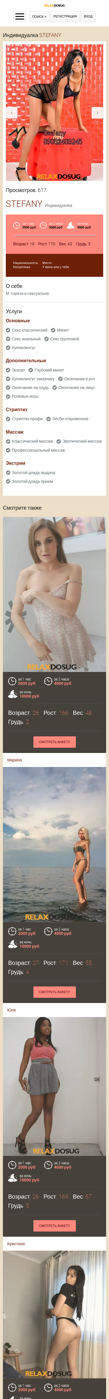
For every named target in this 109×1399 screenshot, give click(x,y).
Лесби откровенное (70, 418)
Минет (63, 330)
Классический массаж (32, 441)
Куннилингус (23, 347)
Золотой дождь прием (32, 481)
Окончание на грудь (30, 387)
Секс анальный (26, 339)
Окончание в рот (79, 378)
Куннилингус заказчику (33, 378)
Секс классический (29, 330)
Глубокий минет (49, 370)
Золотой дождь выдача (33, 472)
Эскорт (18, 370)
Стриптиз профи (27, 418)
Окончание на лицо (76, 387)
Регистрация (65, 16)
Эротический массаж (82, 441)
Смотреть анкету (54, 742)
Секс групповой (64, 339)
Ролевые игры (25, 396)
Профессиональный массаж (38, 450)
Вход (88, 16)
